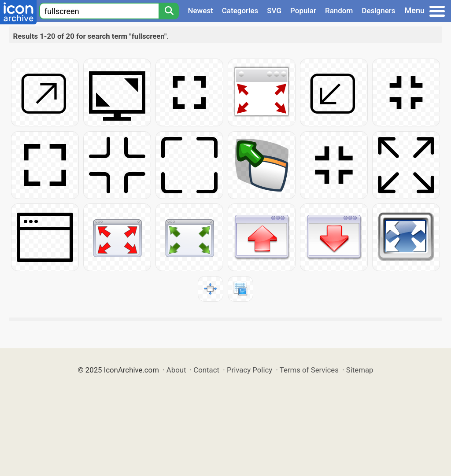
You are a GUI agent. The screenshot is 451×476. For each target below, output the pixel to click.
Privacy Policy (249, 369)
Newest (200, 10)
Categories (240, 10)
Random (339, 10)
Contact (206, 369)
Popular (303, 10)
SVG (274, 10)
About (176, 369)
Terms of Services (309, 369)
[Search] (169, 11)
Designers (378, 10)
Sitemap (359, 369)
